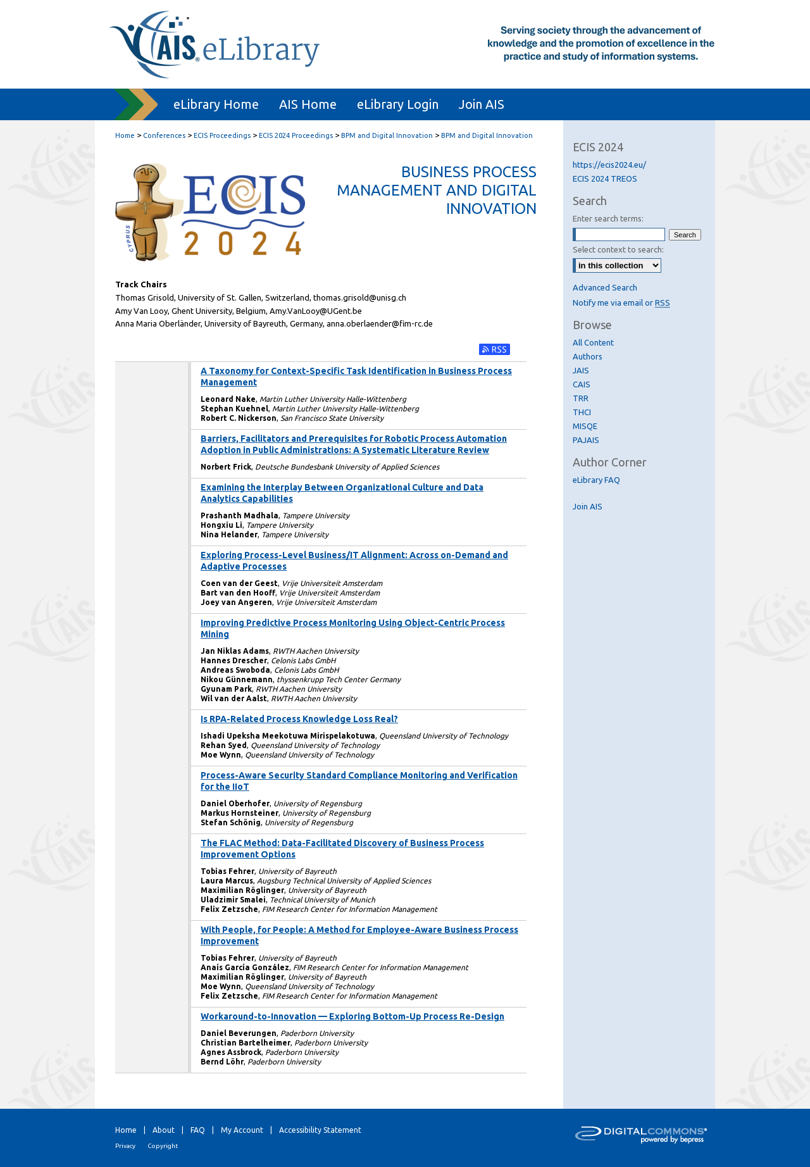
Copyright (162, 1145)
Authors (587, 356)
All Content (593, 342)
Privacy (125, 1145)
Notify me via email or (621, 302)
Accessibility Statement (320, 1130)
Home (125, 135)
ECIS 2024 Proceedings (296, 135)
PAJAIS (586, 439)
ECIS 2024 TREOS (605, 178)
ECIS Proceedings (222, 135)
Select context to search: (618, 249)
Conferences (164, 135)
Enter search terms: (608, 218)
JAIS (581, 370)
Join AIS (587, 506)
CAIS (581, 384)
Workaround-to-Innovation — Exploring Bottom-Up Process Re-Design (352, 1016)
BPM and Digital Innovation (387, 135)
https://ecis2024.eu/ (609, 164)
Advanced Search (605, 287)
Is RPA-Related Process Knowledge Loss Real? (299, 719)
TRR (581, 398)
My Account (242, 1130)
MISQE (585, 425)
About (164, 1130)
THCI (582, 412)
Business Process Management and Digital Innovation (437, 190)
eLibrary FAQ (596, 479)
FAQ (197, 1130)
